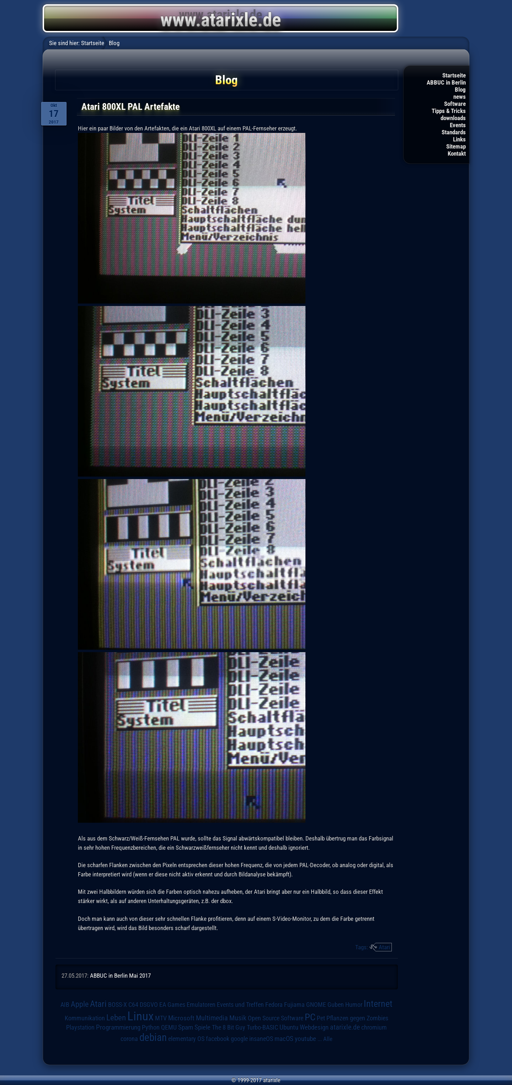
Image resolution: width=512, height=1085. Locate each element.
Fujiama (294, 1004)
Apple (80, 1004)
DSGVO (149, 1004)
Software (455, 103)
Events (458, 125)
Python (151, 1027)
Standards (454, 132)
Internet (378, 1003)
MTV (161, 1018)
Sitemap (456, 146)
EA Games (172, 1004)
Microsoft (181, 1018)
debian (153, 1037)
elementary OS (186, 1038)
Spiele (202, 1027)
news (459, 96)
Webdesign (314, 1027)
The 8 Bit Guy (228, 1027)
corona (129, 1038)
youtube (305, 1039)
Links (459, 139)
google (239, 1038)
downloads (453, 118)
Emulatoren (201, 1004)
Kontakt (457, 153)
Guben (335, 1004)
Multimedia (212, 1018)
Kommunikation (85, 1018)
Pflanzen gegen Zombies (357, 1018)
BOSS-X (117, 1004)
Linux (140, 1016)
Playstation (80, 1027)
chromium (374, 1027)
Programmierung (118, 1027)
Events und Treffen (240, 1004)
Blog (460, 89)
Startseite (454, 75)
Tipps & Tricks (449, 110)
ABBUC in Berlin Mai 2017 (120, 975)
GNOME (316, 1004)
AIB (64, 1004)
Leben (116, 1017)
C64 (133, 1004)
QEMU (169, 1027)
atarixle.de (345, 1027)
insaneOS (261, 1038)
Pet (321, 1018)
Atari (384, 947)
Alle (327, 1038)
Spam (185, 1027)
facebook (217, 1038)
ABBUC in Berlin (446, 82)
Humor (353, 1004)
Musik (237, 1018)
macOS (283, 1039)
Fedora (274, 1004)
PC (310, 1017)
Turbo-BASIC (262, 1027)
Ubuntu (288, 1027)
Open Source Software (275, 1018)
